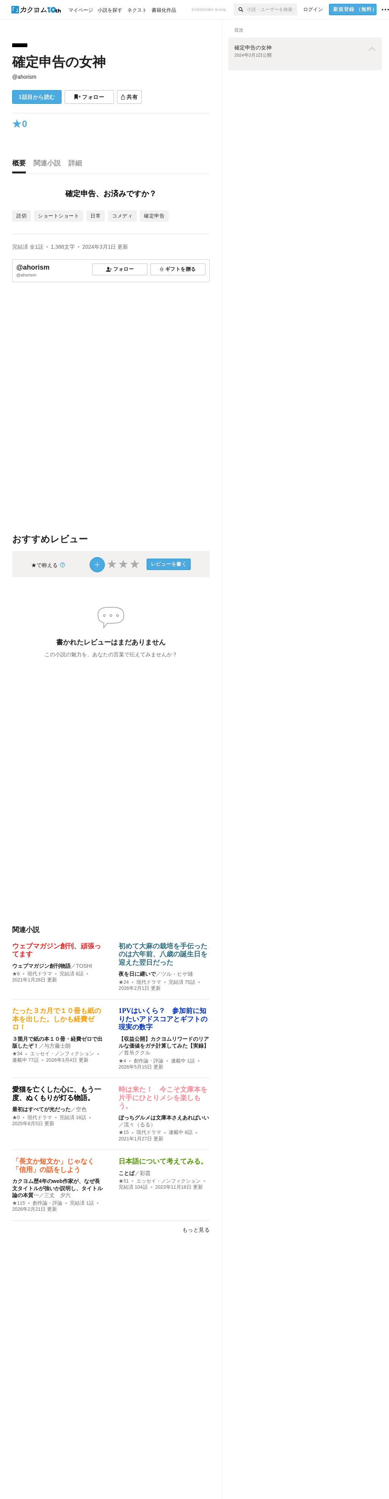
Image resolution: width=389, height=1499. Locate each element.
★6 (16, 974)
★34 (17, 1053)
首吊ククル (137, 1053)
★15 (124, 1132)
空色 (81, 1109)
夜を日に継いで (137, 974)
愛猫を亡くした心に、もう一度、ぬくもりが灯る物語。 (56, 1094)
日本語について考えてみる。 (163, 1161)
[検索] (240, 9)
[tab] (21, 165)
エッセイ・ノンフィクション (62, 1053)
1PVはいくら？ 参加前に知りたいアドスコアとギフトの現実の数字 (163, 1019)
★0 (16, 1117)
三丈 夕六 (57, 1195)
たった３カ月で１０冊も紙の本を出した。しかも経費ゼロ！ (56, 1019)
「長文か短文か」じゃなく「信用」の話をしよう (53, 1165)
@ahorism (24, 77)
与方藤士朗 (57, 1046)
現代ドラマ (39, 974)
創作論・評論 (148, 1061)
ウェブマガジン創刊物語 (41, 966)
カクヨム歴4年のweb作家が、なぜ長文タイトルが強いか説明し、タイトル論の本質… (57, 1188)
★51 (124, 1181)
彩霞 (145, 1173)
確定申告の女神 (59, 61)
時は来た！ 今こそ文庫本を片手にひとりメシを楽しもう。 (163, 1098)
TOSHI (84, 966)
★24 (124, 982)
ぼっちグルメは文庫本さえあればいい (164, 1118)
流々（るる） (140, 1124)
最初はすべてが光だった (41, 1109)
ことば (126, 1173)
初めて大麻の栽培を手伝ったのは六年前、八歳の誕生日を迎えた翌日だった (163, 954)
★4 (122, 1061)
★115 (18, 1203)
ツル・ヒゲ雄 (177, 974)
